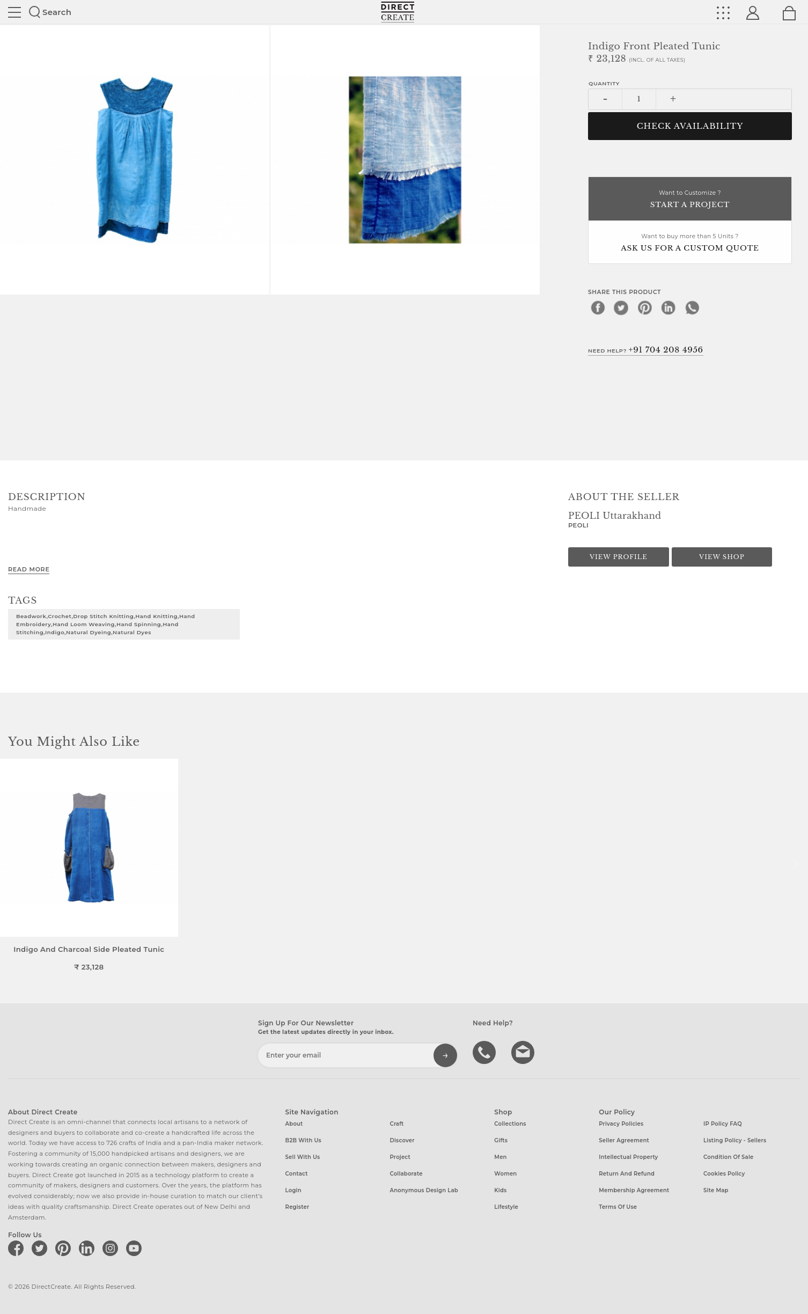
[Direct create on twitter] (41, 1248)
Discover (402, 1140)
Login (293, 1190)
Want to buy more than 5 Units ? (690, 243)
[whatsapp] (692, 307)
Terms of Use (618, 1206)
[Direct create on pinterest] (65, 1248)
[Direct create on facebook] (17, 1248)
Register (297, 1206)
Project (400, 1157)
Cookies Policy (724, 1173)
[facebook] (597, 307)
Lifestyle (506, 1206)
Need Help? (645, 350)
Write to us (524, 1052)
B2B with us (303, 1140)
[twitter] (621, 307)
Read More (28, 569)
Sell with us (302, 1157)
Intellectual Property (628, 1157)
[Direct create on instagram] (112, 1248)
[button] (795, 865)
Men (500, 1157)
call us (485, 1052)
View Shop (721, 557)
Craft (396, 1123)
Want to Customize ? (690, 199)
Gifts (501, 1140)
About (294, 1123)
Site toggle (14, 12)
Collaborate (406, 1173)
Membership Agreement (634, 1190)
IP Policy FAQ (722, 1123)
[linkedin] (668, 307)
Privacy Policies (621, 1123)
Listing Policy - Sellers (734, 1140)
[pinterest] (645, 307)
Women (505, 1173)
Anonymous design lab (424, 1190)
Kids (500, 1190)
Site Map (715, 1190)
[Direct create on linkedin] (88, 1248)
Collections (510, 1123)
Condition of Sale (728, 1157)
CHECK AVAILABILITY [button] (690, 126)
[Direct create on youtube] (135, 1248)
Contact (296, 1173)
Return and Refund (627, 1173)
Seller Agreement (624, 1140)
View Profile (619, 557)
